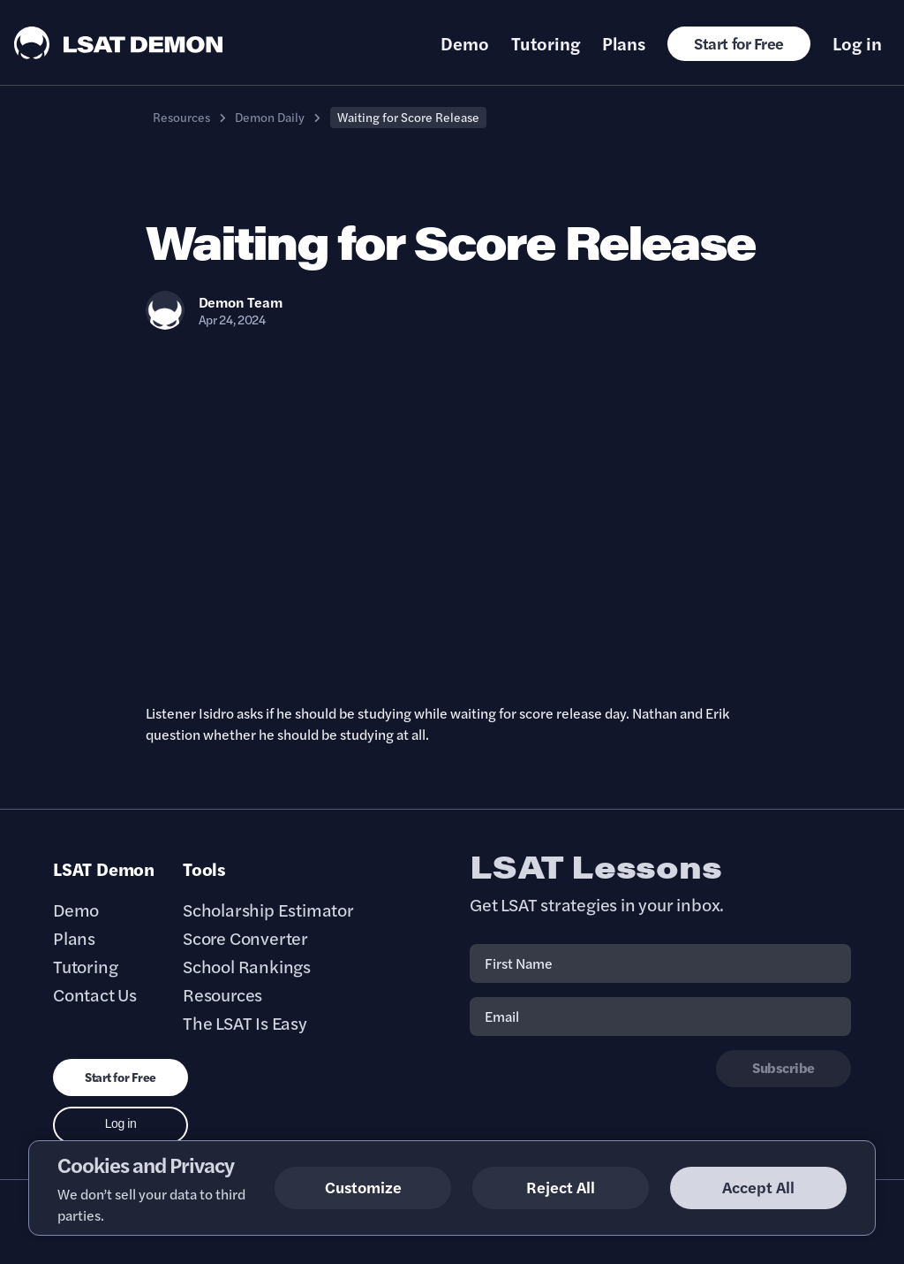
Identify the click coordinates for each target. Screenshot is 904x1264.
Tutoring (545, 43)
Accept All (758, 1187)
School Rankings (247, 966)
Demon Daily (270, 117)
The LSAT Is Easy (245, 1022)
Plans (623, 43)
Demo (465, 43)
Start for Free (739, 43)
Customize (363, 1187)
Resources (181, 117)
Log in (857, 43)
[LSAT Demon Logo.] (118, 43)
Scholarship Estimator (268, 909)
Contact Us (95, 994)
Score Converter (245, 937)
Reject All (560, 1187)
